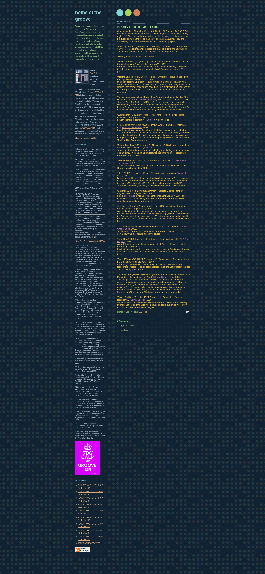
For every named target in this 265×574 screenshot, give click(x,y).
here (96, 237)
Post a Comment (130, 326)
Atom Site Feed (81, 241)
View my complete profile (85, 138)
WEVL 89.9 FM (88, 128)
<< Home (124, 330)
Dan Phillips (95, 73)
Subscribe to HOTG (96, 241)
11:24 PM (143, 312)
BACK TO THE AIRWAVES (89, 543)
